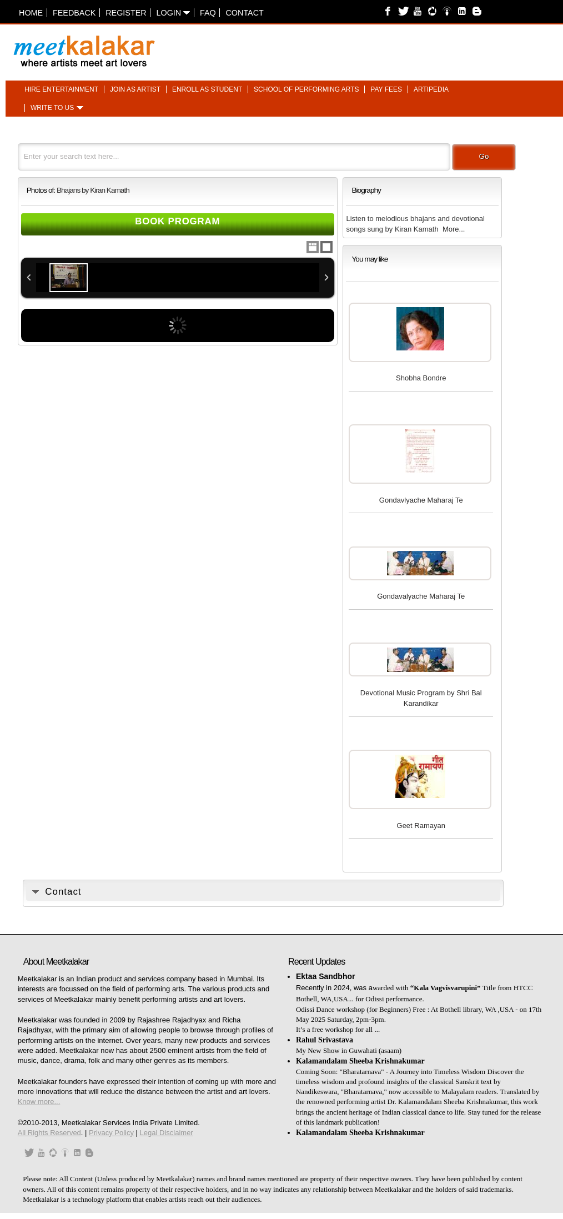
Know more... (39, 1101)
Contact (244, 12)
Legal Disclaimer (166, 1132)
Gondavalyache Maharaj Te (421, 596)
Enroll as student (207, 89)
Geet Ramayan (421, 825)
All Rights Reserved (49, 1132)
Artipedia (431, 89)
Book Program (177, 221)
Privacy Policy (111, 1132)
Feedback (74, 12)
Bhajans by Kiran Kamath (93, 190)
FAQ (208, 12)
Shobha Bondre (421, 378)
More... (454, 229)
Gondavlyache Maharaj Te (421, 500)
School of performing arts (306, 89)
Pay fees (386, 89)
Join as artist (135, 89)
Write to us (52, 108)
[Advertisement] (418, 45)
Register (126, 12)
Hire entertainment (61, 89)
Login (173, 12)
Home (31, 12)
